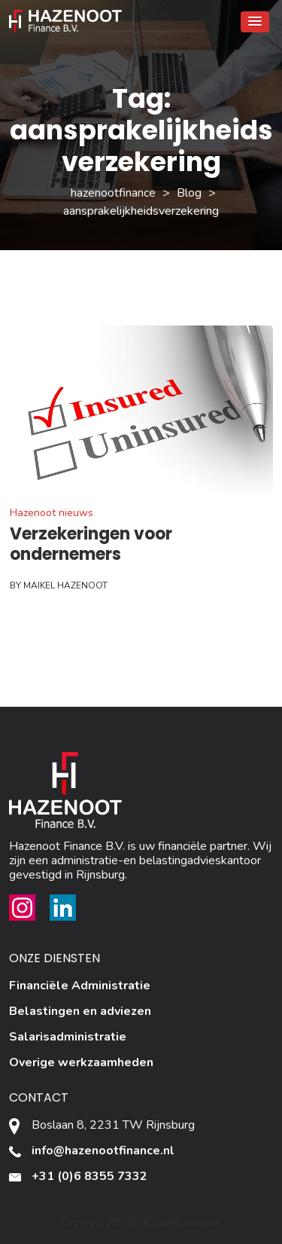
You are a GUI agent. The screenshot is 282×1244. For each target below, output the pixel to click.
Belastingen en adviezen (80, 1011)
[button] (255, 21)
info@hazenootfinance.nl (103, 1150)
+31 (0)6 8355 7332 (89, 1176)
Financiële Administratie (79, 985)
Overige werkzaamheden (81, 1062)
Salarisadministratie (67, 1037)
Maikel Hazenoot (65, 585)
